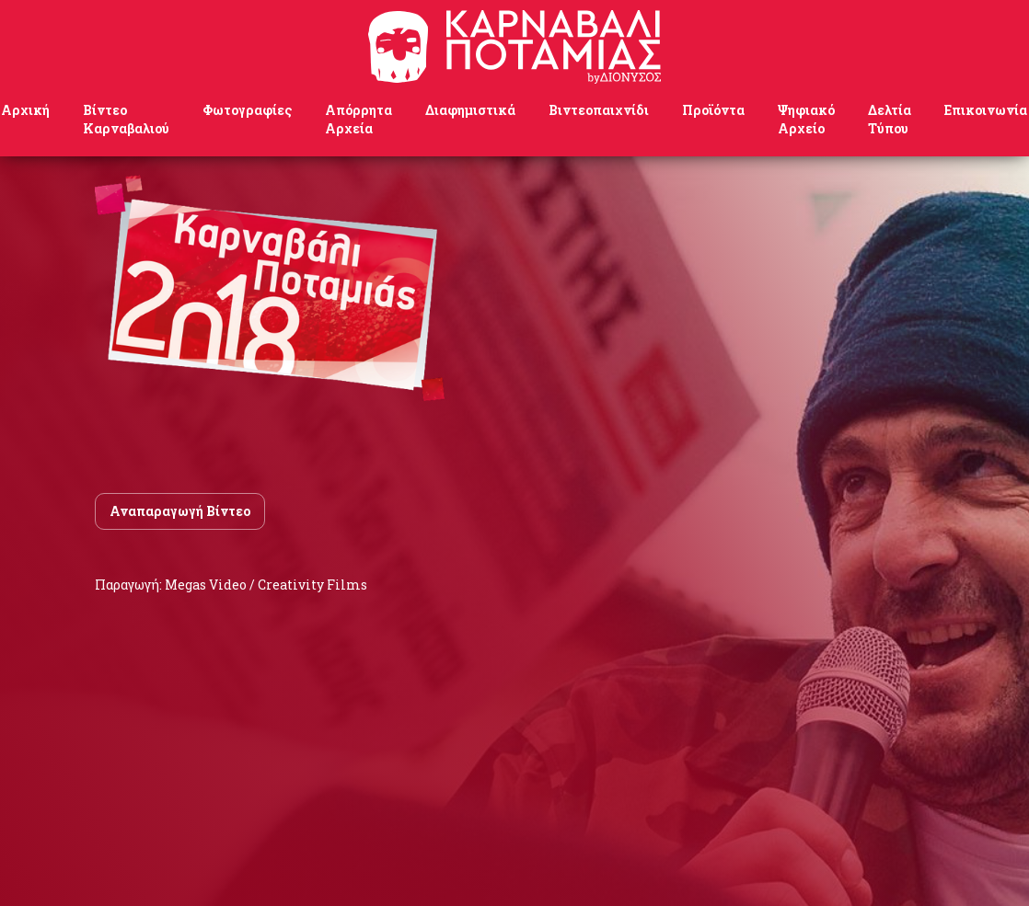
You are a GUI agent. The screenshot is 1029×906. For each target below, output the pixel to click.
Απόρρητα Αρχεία (358, 119)
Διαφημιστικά (470, 110)
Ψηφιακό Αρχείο (806, 119)
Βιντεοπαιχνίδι (599, 110)
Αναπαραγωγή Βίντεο (180, 511)
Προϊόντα (713, 110)
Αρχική (25, 110)
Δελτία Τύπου (889, 119)
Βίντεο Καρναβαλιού (126, 119)
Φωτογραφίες (247, 110)
